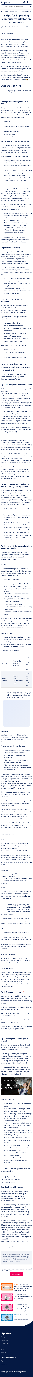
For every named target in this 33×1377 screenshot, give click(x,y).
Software (3, 1352)
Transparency (4, 1340)
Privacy (3, 1337)
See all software (16, 1274)
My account (4, 1361)
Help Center (4, 1364)
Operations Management (6, 11)
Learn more (17, 1261)
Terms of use (4, 1343)
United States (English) (17, 1372)
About (3, 1349)
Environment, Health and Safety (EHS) (15, 11)
